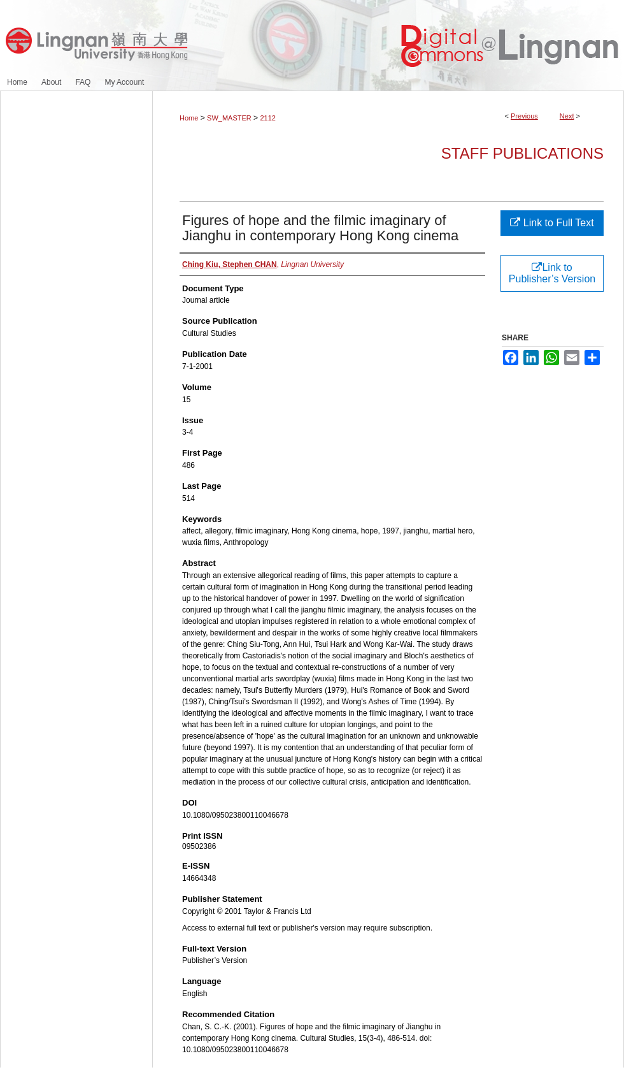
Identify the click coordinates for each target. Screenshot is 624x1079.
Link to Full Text (551, 222)
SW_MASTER (229, 118)
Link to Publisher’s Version (552, 273)
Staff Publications (522, 153)
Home (189, 118)
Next (567, 116)
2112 (267, 118)
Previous (524, 116)
